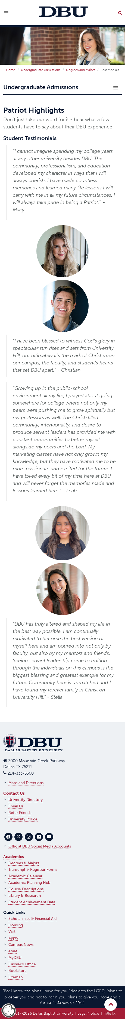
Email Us (15, 806)
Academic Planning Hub (29, 882)
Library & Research (24, 895)
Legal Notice (88, 1013)
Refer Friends (19, 812)
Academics (13, 856)
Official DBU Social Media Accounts (39, 846)
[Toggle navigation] (116, 88)
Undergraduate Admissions (40, 70)
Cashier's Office (22, 964)
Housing (15, 925)
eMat (12, 951)
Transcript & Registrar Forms (32, 869)
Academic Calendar (25, 876)
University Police (23, 819)
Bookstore (17, 970)
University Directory (25, 799)
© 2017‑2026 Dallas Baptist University (41, 1013)
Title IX (109, 1013)
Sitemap (15, 977)
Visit (11, 931)
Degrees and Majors (80, 70)
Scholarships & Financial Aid (32, 918)
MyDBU (14, 957)
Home (10, 70)
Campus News (20, 944)
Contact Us (14, 793)
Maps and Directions (25, 783)
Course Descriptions (25, 889)
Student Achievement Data (31, 902)
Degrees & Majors (23, 863)
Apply (13, 938)
